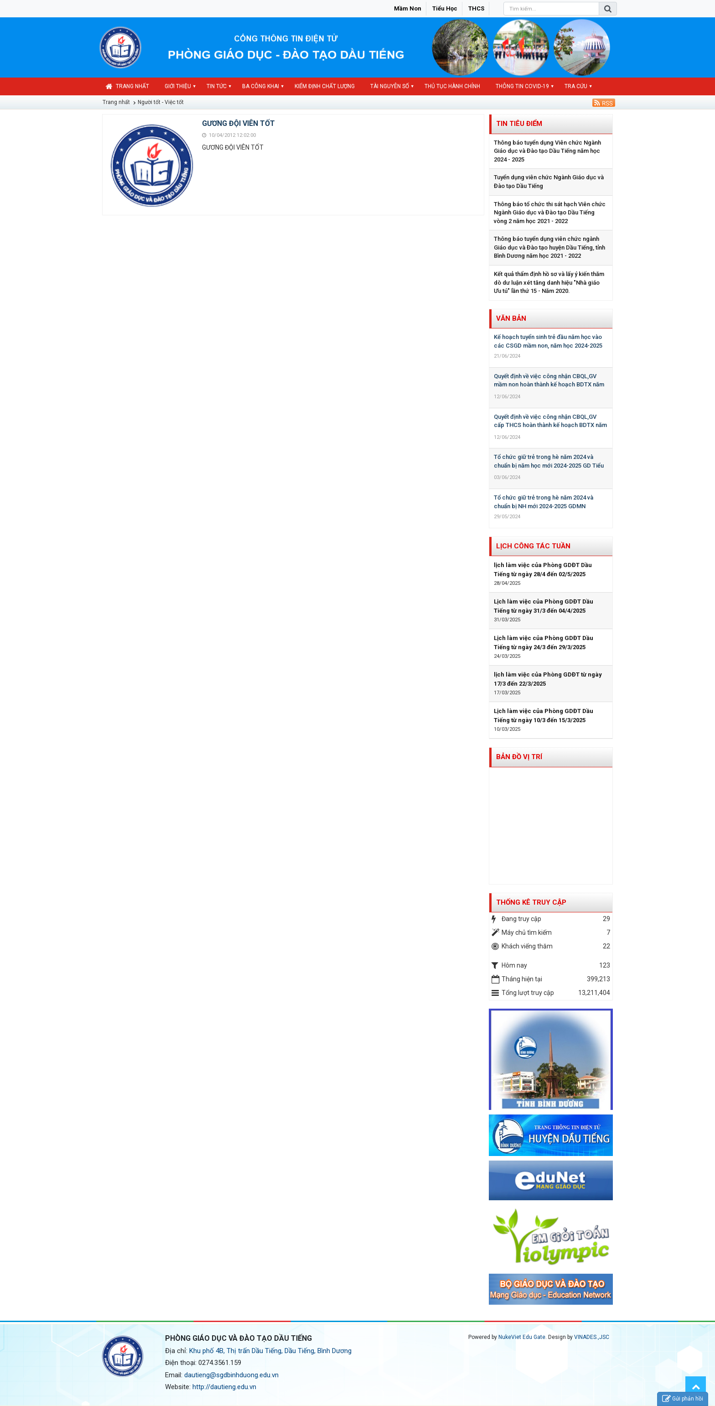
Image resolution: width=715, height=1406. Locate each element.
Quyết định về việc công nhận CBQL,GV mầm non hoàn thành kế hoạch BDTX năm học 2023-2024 (549, 384)
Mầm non (407, 8)
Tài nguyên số (389, 86)
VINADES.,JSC (591, 1337)
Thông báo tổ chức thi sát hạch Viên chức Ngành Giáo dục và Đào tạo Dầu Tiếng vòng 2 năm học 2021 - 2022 (550, 212)
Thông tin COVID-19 (522, 86)
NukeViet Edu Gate (521, 1337)
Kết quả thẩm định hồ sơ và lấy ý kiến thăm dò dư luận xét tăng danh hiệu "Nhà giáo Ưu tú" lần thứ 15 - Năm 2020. (549, 282)
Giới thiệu (178, 86)
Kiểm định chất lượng (325, 86)
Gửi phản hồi (682, 1399)
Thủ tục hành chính (452, 86)
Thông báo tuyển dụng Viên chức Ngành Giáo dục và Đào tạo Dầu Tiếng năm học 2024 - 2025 (547, 151)
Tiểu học (444, 8)
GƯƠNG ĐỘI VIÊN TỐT (238, 123)
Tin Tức (217, 86)
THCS (476, 8)
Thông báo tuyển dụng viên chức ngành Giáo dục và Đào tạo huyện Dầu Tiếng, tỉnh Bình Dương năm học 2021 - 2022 (549, 247)
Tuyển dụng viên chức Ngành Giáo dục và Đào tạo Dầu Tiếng (549, 181)
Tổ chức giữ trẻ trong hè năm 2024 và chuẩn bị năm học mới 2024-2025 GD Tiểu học (549, 465)
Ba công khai (260, 86)
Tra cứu (576, 86)
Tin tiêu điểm (519, 124)
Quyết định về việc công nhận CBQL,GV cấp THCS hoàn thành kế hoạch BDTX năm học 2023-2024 (550, 425)
